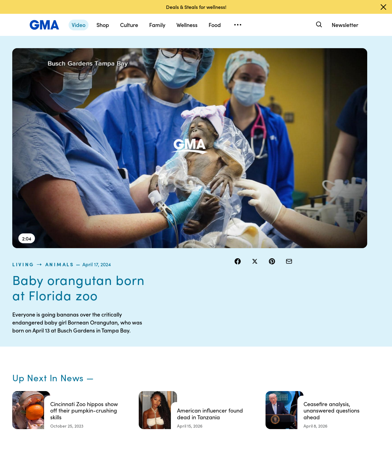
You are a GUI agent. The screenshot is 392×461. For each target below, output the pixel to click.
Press (232, 386)
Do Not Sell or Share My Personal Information (199, 381)
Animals (280, 51)
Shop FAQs (285, 342)
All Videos (284, 375)
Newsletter (345, 25)
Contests (188, 342)
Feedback (237, 397)
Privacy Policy (193, 364)
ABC (279, 364)
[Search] (318, 25)
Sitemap (330, 342)
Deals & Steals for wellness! (196, 6)
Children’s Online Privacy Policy (196, 400)
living (244, 51)
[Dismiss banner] (383, 7)
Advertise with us (196, 414)
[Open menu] (237, 24)
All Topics (283, 386)
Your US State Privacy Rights (240, 345)
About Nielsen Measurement (240, 372)
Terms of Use (192, 353)
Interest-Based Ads (246, 359)
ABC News (285, 353)
